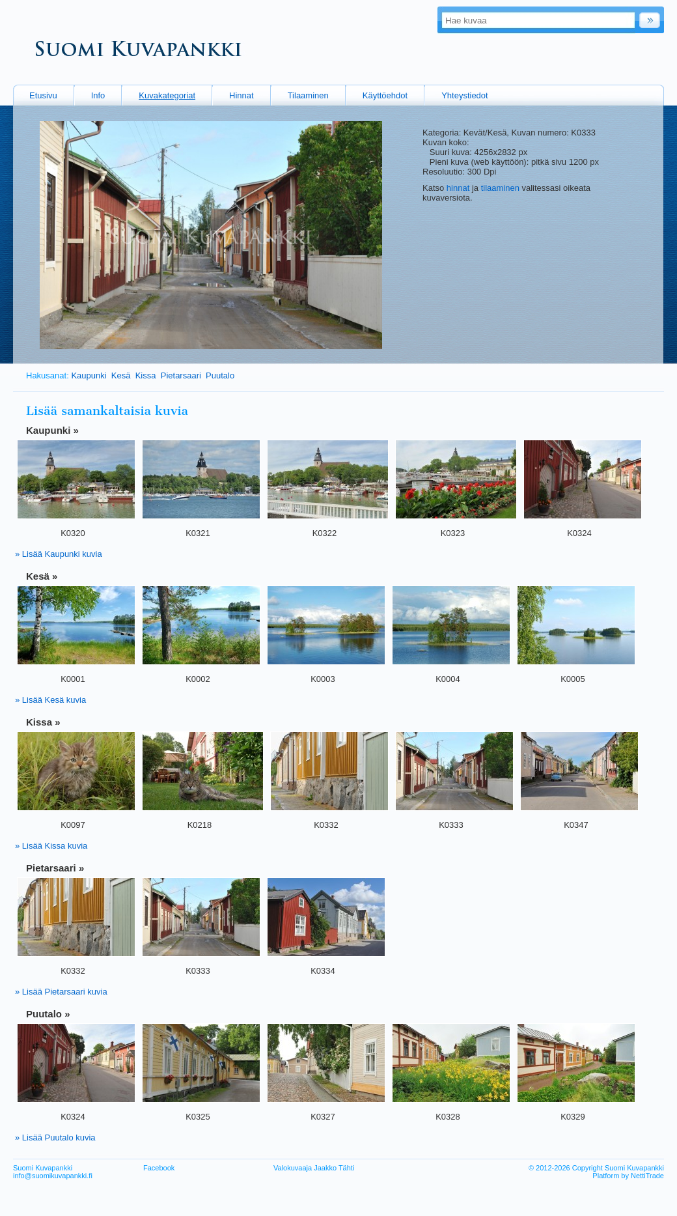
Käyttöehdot (385, 95)
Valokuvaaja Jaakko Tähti (313, 1168)
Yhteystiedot (464, 95)
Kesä (121, 375)
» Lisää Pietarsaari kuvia (61, 992)
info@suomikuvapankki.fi (52, 1176)
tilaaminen (500, 188)
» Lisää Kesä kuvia (50, 700)
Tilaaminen (308, 95)
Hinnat (241, 95)
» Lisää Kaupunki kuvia (58, 554)
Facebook (158, 1168)
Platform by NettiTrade (628, 1176)
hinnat (458, 188)
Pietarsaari (181, 375)
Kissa (145, 375)
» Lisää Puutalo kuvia (55, 1137)
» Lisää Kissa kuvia (51, 846)
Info (98, 95)
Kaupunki (88, 375)
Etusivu (43, 95)
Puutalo (220, 375)
